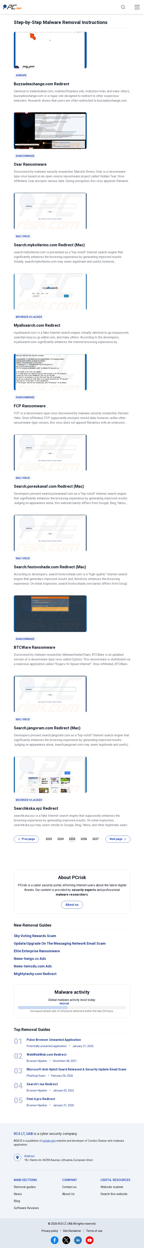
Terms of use (94, 1230)
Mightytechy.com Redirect (35, 974)
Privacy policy (50, 1230)
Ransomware (25, 156)
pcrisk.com (49, 1140)
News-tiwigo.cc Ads (30, 959)
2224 (60, 839)
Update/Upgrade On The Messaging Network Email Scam (60, 943)
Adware (21, 75)
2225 (72, 839)
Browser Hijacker (29, 317)
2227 (95, 839)
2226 (84, 839)
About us (72, 905)
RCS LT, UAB (23, 1134)
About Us (68, 1194)
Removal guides (25, 1187)
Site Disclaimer (72, 1230)
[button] (137, 7)
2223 (49, 839)
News (18, 1194)
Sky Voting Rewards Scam (35, 936)
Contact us (69, 1187)
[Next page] (118, 839)
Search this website (113, 1194)
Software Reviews (26, 1208)
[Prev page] (26, 839)
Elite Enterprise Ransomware (37, 951)
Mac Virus (23, 236)
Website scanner (111, 1187)
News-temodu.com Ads (33, 966)
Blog (17, 1201)
